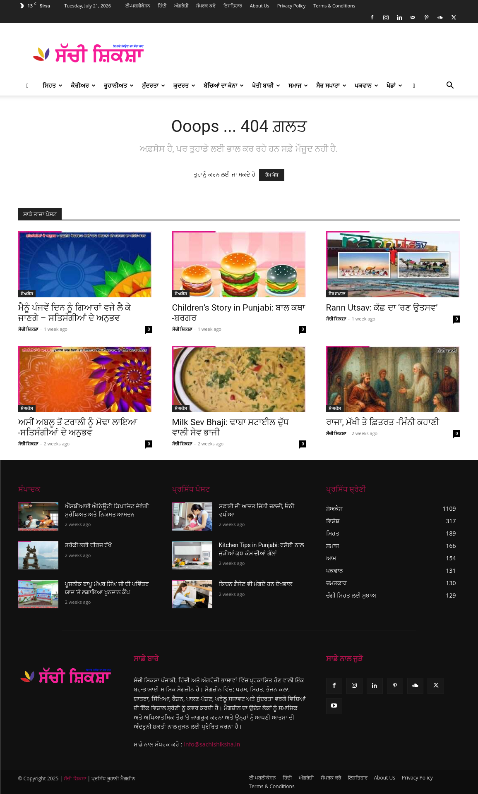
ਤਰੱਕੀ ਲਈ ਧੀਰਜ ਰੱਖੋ (88, 545)
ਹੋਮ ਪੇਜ (271, 175)
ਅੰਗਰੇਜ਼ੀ (181, 5)
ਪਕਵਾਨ (366, 85)
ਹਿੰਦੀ (162, 5)
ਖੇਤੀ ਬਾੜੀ (266, 85)
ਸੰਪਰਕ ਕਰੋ (206, 5)
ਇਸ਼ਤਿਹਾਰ (232, 5)
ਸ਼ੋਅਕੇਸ (27, 294)
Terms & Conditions (334, 5)
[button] (450, 86)
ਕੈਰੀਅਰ (83, 85)
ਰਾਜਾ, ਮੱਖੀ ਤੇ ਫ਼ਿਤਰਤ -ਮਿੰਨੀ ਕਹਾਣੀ (383, 422)
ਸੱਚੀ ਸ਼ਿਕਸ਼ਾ (28, 329)
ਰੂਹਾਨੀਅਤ (119, 85)
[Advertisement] (309, 53)
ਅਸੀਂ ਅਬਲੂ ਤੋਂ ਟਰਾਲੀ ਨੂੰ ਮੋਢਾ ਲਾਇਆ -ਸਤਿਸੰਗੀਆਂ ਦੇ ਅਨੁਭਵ (77, 427)
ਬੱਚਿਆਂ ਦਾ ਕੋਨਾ (224, 85)
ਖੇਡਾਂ (394, 85)
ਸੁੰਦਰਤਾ (153, 85)
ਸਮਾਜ (298, 85)
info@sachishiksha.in (212, 744)
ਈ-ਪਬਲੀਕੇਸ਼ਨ (137, 5)
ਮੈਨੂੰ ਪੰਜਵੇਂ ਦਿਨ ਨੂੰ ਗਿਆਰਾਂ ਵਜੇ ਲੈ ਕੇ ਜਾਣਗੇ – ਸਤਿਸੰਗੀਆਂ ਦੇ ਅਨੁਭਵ (74, 313)
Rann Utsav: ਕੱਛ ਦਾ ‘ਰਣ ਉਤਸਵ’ (382, 308)
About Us (259, 5)
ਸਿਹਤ (52, 85)
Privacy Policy (291, 5)
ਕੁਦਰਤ (184, 85)
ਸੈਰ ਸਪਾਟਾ (331, 85)
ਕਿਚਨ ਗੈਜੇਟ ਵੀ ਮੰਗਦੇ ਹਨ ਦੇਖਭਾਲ (255, 584)
